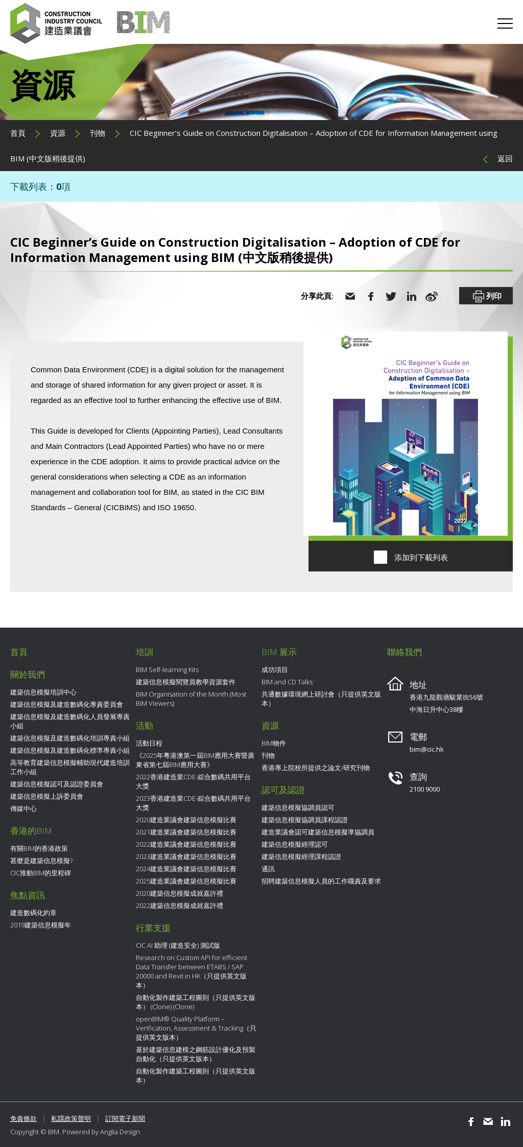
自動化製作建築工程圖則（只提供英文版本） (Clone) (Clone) (195, 1002)
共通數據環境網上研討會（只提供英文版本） (321, 698)
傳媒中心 (23, 808)
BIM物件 (274, 743)
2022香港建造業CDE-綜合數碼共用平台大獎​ (193, 781)
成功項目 (275, 669)
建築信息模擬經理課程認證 (301, 856)
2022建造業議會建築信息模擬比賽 (186, 844)
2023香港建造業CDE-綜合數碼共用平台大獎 (193, 803)
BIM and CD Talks (287, 681)
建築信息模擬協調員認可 (298, 807)
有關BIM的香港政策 (39, 848)
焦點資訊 (27, 895)
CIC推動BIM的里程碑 (40, 872)
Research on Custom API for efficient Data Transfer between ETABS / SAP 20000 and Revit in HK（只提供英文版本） (191, 971)
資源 (57, 133)
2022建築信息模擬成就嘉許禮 (179, 905)
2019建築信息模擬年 (40, 924)
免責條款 (23, 1118)
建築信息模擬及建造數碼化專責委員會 (66, 704)
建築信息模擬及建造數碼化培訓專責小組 (70, 738)
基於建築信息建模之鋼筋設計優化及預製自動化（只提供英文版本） (195, 1054)
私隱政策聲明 (71, 1118)
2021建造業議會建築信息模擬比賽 (186, 832)
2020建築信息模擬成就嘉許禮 (179, 893)
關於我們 (27, 674)
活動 (144, 725)
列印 (486, 296)
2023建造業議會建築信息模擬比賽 (186, 856)
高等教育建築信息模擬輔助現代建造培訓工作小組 (70, 767)
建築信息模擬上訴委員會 (46, 796)
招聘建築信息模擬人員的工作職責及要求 (321, 881)
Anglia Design (120, 1131)
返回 (505, 158)
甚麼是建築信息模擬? (41, 860)
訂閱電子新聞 (125, 1118)
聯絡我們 (404, 652)
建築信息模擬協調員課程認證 (305, 819)
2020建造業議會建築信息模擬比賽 (186, 819)
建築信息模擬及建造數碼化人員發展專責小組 (70, 721)
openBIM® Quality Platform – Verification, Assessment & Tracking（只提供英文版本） (196, 1028)
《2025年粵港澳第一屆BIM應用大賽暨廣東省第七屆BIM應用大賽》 (195, 760)
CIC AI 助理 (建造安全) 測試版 (178, 945)
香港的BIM (31, 831)
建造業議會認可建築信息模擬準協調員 (318, 832)
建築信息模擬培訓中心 (43, 692)
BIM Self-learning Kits (167, 669)
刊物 (97, 133)
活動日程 (149, 743)
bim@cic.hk (427, 749)
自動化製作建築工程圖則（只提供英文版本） (195, 1075)
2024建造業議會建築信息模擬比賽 (186, 868)
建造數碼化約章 (33, 912)
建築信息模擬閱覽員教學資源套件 (185, 681)
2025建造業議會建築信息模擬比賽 (186, 881)
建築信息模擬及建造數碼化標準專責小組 (70, 750)
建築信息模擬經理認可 (295, 844)
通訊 (268, 868)
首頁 (18, 133)
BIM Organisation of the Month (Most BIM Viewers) (191, 698)
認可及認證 (283, 790)
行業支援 (153, 928)
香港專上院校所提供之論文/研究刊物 (316, 767)
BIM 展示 (279, 652)
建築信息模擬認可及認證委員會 (56, 783)
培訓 (144, 652)
